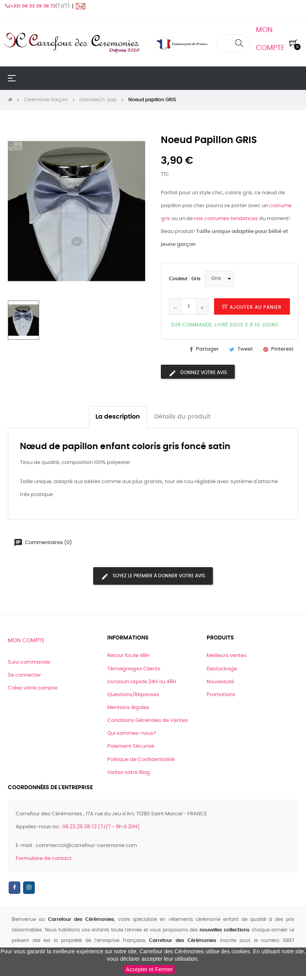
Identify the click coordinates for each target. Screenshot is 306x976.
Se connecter (24, 675)
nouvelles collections (225, 930)
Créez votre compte (33, 688)
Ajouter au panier (252, 307)
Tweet (245, 349)
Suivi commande (29, 662)
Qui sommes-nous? (131, 733)
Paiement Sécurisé (130, 746)
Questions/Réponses (133, 694)
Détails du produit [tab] (182, 417)
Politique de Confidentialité (141, 759)
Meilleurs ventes (227, 655)
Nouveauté (220, 681)
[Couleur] (219, 279)
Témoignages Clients (133, 669)
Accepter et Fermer (149, 969)
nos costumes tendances (226, 218)
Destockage (222, 669)
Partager (207, 349)
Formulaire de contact (44, 858)
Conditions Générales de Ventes (147, 720)
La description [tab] (117, 417)
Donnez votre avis (198, 373)
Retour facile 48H (128, 655)
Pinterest (282, 349)
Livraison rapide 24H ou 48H (141, 681)
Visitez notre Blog (128, 772)
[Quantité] (188, 306)
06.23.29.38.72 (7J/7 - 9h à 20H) (101, 826)
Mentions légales (128, 707)
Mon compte (26, 640)
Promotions (221, 694)
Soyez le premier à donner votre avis (153, 576)
